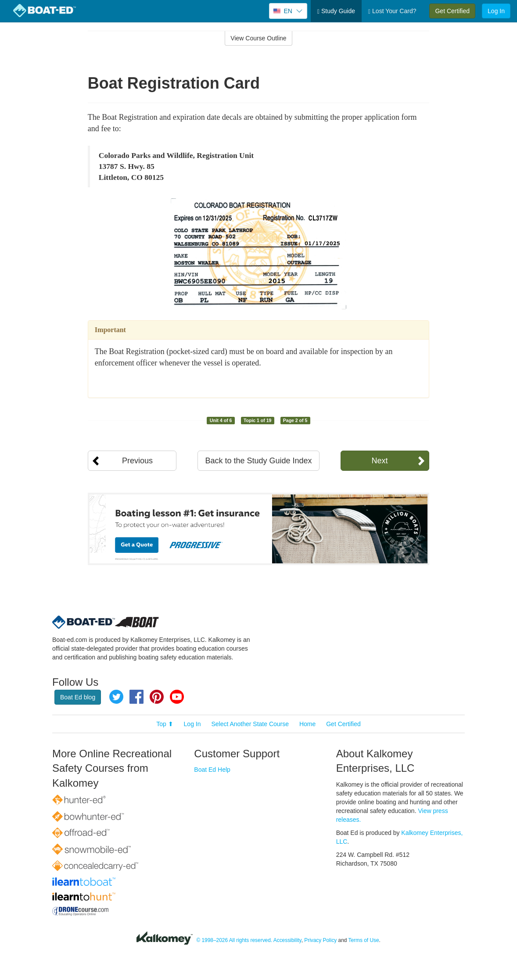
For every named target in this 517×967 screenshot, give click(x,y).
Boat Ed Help (212, 769)
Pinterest (157, 697)
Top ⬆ (164, 723)
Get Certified (452, 10)
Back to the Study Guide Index (258, 460)
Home (307, 723)
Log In (496, 10)
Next (379, 460)
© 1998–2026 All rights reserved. (234, 941)
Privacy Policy (320, 941)
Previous (137, 460)
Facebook (136, 697)
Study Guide (336, 11)
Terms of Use (363, 941)
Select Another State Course (250, 723)
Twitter (116, 697)
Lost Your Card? (392, 11)
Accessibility (287, 941)
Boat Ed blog (77, 697)
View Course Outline (258, 38)
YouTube (177, 697)
